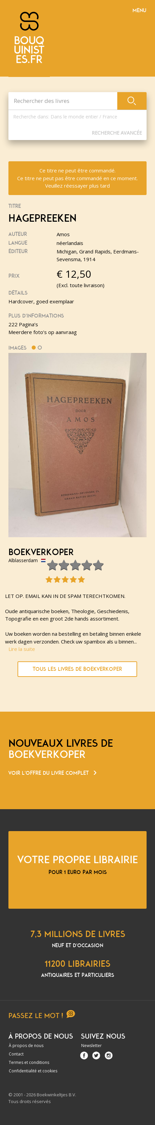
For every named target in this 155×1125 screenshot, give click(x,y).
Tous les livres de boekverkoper (77, 669)
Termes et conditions (29, 1062)
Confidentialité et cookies (33, 1071)
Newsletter (91, 1045)
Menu (139, 10)
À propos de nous (26, 1045)
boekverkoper (41, 552)
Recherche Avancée (117, 133)
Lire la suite (21, 649)
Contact (16, 1054)
